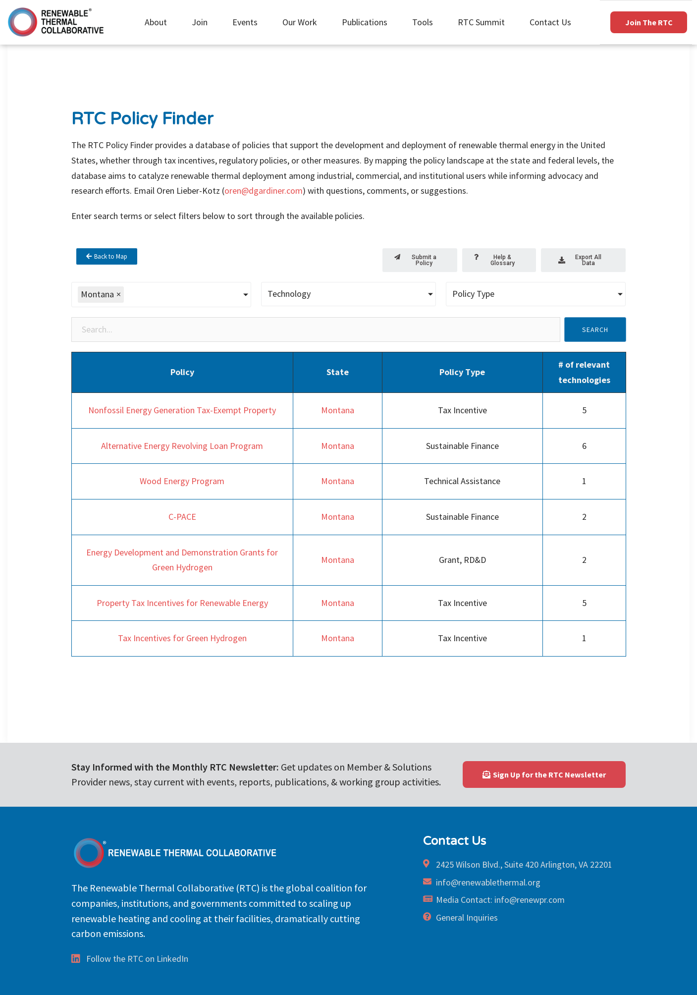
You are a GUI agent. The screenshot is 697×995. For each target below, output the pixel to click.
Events (247, 22)
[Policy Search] (315, 329)
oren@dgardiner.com (263, 190)
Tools (425, 22)
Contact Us (550, 22)
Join (202, 22)
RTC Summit (484, 22)
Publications (367, 22)
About (158, 22)
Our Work (302, 22)
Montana (337, 410)
